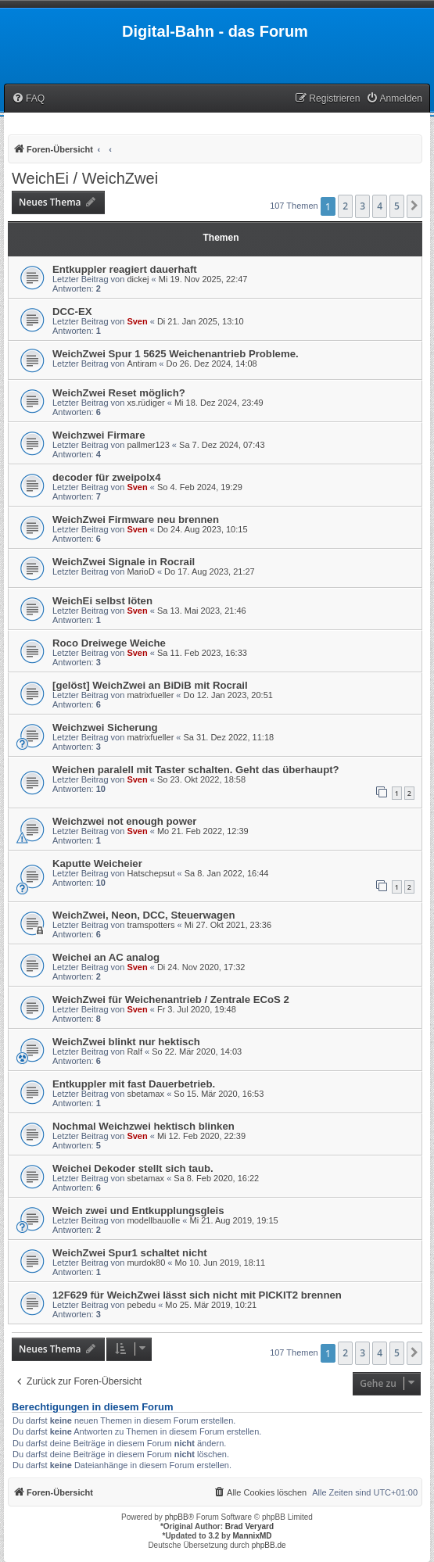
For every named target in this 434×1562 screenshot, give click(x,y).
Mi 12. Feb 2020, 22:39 (201, 1136)
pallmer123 (148, 445)
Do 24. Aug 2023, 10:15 (202, 529)
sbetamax (145, 1093)
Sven (137, 321)
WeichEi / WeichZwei (85, 178)
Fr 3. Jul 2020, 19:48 (196, 1009)
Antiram (141, 363)
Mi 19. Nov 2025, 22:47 (203, 279)
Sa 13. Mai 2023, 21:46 (201, 610)
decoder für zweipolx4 (106, 477)
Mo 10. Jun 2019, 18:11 (220, 1262)
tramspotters (150, 925)
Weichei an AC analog (106, 957)
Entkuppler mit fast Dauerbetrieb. (133, 1084)
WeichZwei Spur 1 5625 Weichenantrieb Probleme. (175, 354)
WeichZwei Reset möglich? (118, 393)
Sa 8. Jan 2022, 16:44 (227, 873)
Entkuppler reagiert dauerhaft (124, 269)
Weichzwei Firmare (98, 435)
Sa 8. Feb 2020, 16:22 (216, 1178)
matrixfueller (150, 695)
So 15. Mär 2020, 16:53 (219, 1093)
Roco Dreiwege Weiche (109, 643)
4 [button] (379, 206)
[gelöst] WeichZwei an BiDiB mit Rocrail (150, 685)
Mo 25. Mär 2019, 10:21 (210, 1304)
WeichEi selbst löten (102, 601)
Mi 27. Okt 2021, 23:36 (228, 925)
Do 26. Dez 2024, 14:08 (212, 363)
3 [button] (362, 206)
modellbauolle (153, 1220)
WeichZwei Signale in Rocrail (123, 562)
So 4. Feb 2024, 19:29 (199, 487)
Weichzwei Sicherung (105, 727)
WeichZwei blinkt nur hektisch (126, 1042)
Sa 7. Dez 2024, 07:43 (221, 445)
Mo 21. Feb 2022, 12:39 (203, 831)
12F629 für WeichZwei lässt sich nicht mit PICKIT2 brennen (197, 1295)
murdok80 (146, 1262)
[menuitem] (28, 98)
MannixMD (252, 1536)
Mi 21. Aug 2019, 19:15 (234, 1220)
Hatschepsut (150, 873)
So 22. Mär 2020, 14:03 (197, 1051)
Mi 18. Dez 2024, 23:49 (219, 402)
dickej (138, 279)
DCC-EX (72, 311)
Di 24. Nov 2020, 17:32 (201, 967)
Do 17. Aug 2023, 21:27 (209, 571)
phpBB (176, 1517)
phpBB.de (269, 1545)
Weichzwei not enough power (124, 821)
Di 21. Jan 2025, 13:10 (200, 321)
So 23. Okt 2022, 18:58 (201, 779)
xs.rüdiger (145, 402)
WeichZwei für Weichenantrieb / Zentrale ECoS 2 (170, 999)
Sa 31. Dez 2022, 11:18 (229, 737)
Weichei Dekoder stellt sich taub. (132, 1168)
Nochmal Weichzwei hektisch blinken (143, 1126)
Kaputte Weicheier (97, 863)
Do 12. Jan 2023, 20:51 (228, 695)
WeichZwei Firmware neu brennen (135, 519)
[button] (414, 206)
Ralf (134, 1051)
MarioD (140, 571)
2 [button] (345, 206)
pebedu (141, 1304)
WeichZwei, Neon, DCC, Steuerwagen (143, 915)
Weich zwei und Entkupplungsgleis (138, 1210)
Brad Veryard (249, 1526)
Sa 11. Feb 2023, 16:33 (202, 652)
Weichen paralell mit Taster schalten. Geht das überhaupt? (195, 770)
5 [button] (397, 206)
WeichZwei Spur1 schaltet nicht (129, 1253)
